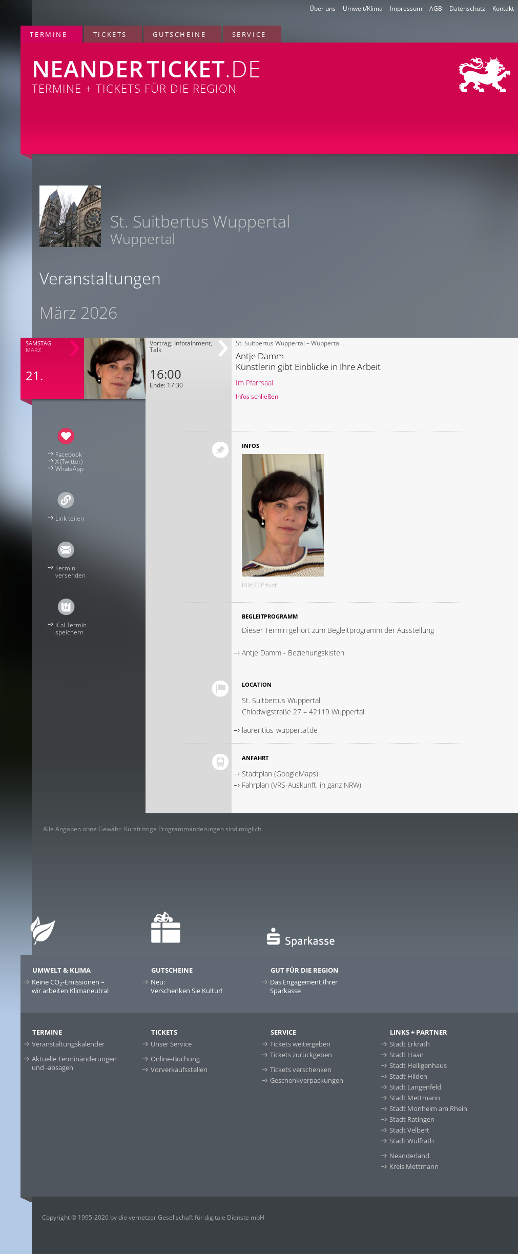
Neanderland (409, 1155)
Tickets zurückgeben (301, 1054)
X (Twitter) (68, 461)
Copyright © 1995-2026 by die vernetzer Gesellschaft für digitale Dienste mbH (153, 1217)
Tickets (110, 34)
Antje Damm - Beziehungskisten (293, 652)
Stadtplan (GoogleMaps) (280, 773)
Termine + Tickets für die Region (172, 69)
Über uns (322, 8)
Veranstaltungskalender (68, 1044)
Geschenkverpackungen (306, 1080)
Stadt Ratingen (411, 1119)
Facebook (68, 454)
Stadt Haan (406, 1054)
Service (249, 34)
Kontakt (503, 8)
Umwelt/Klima (363, 8)
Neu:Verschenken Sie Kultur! (186, 986)
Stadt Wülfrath (411, 1140)
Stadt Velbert (409, 1130)
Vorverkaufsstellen (179, 1069)
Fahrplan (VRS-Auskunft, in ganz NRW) (301, 785)
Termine (48, 34)
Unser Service (171, 1044)
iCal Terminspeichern (71, 628)
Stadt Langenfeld (415, 1087)
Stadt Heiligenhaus (418, 1065)
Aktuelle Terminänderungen (74, 1063)
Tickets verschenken (300, 1069)
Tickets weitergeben (300, 1044)
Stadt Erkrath (409, 1044)
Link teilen (69, 518)
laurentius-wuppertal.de (280, 730)
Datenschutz (467, 8)
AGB (435, 8)
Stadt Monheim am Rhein (428, 1108)
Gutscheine (179, 34)
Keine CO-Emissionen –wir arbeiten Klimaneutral (70, 986)
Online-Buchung (175, 1058)
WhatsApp (69, 468)
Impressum (406, 8)
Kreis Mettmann (414, 1166)
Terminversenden (70, 572)
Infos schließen (257, 396)
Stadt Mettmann (414, 1097)
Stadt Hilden (408, 1076)
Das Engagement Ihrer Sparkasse (304, 986)
